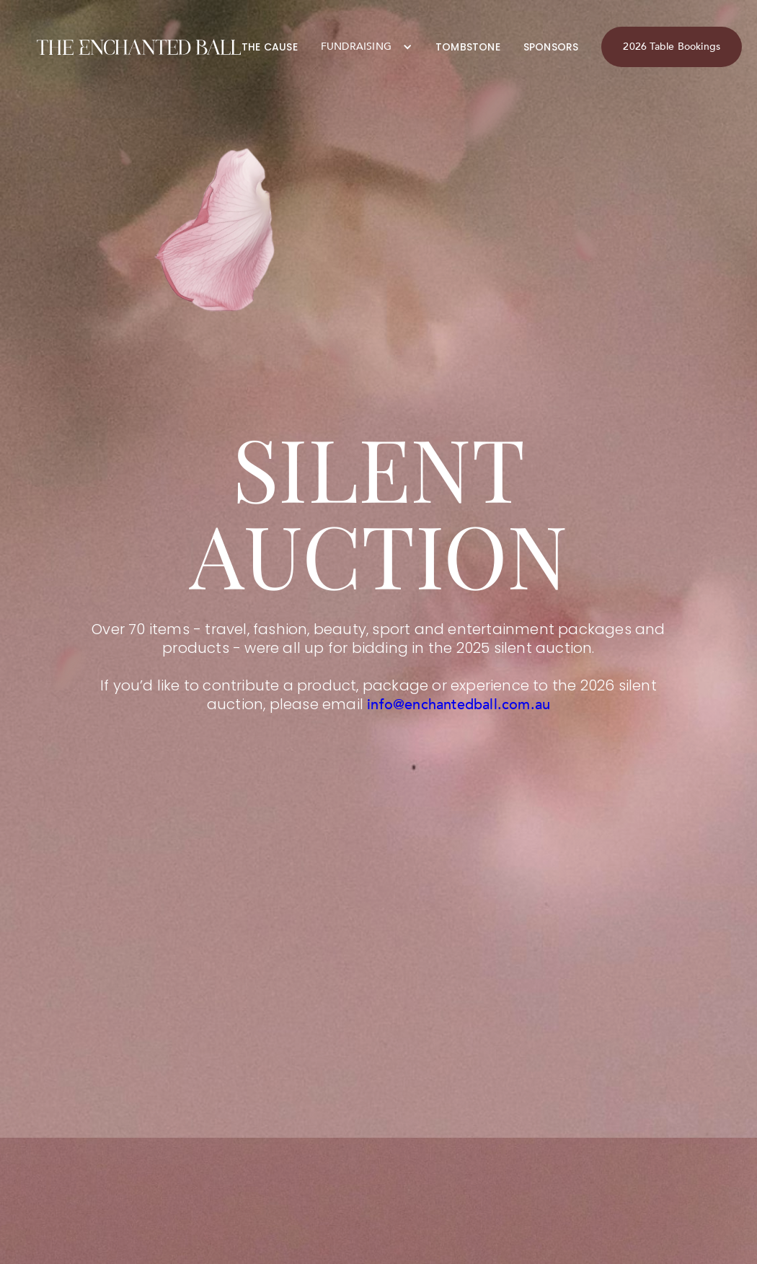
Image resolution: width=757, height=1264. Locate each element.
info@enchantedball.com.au (458, 704)
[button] (366, 47)
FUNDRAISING (356, 47)
